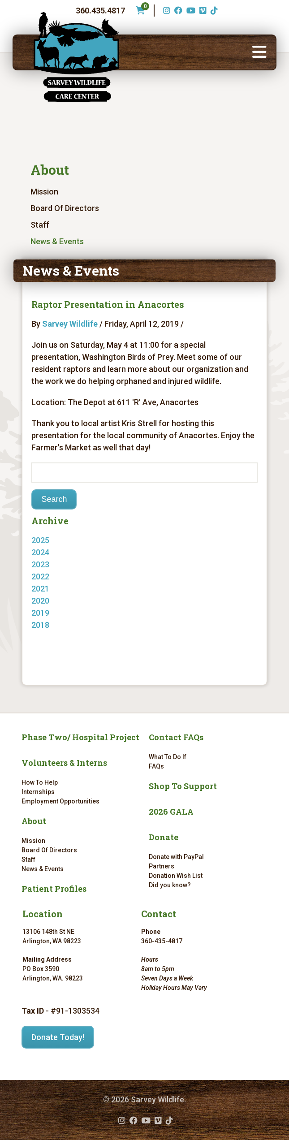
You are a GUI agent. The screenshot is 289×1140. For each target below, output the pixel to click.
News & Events (57, 241)
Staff (39, 224)
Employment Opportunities (60, 801)
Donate (163, 837)
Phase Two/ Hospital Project (80, 737)
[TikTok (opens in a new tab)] (213, 10)
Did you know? (170, 885)
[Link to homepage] (76, 57)
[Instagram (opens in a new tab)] (165, 10)
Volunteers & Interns (64, 762)
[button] (259, 52)
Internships (38, 791)
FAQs (156, 766)
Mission (44, 191)
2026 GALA (171, 811)
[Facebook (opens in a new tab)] (177, 10)
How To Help (40, 782)
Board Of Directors (64, 208)
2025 (40, 540)
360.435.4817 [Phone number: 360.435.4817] (100, 10)
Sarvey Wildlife (70, 323)
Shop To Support (183, 786)
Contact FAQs (176, 737)
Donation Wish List (176, 875)
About (49, 169)
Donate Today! (57, 1037)
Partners (161, 866)
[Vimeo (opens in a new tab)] (202, 10)
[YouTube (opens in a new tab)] (189, 10)
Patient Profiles (54, 888)
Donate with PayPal (176, 856)
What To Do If (167, 756)
